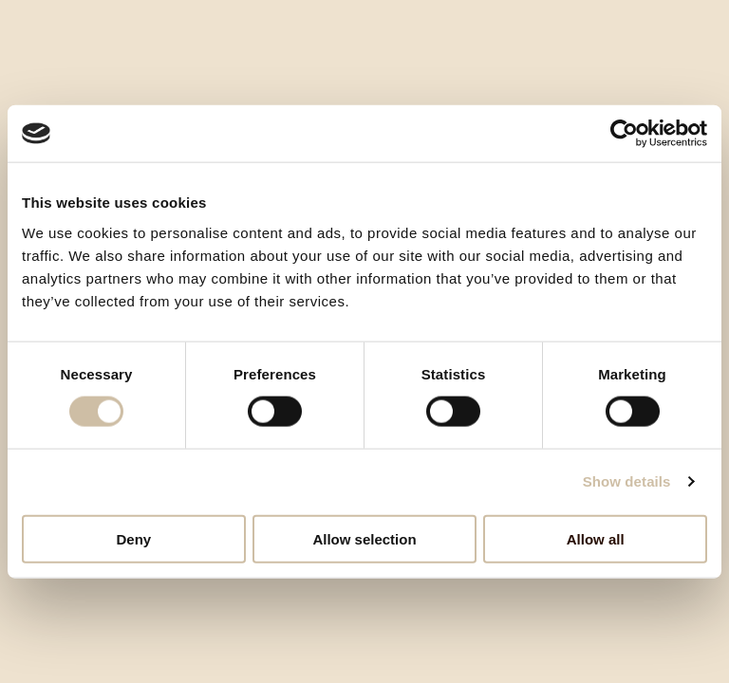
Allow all (596, 538)
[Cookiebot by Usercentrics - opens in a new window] (624, 134)
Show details (627, 481)
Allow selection (364, 538)
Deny (133, 538)
